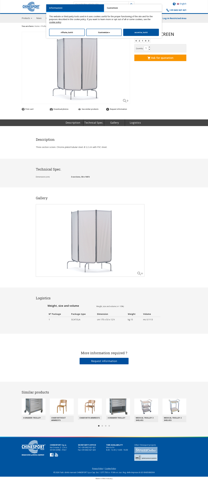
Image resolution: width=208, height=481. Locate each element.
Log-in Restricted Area (174, 18)
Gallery (114, 123)
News (39, 18)
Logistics (135, 123)
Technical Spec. (93, 123)
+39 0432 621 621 (177, 10)
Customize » (104, 32)
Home (37, 27)
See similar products (88, 110)
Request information (116, 110)
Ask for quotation (160, 58)
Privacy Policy (97, 469)
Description (73, 123)
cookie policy (55, 22)
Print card (27, 110)
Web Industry (107, 479)
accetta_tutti (141, 32)
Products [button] (27, 18)
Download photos (59, 110)
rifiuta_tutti (67, 32)
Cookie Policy (110, 469)
